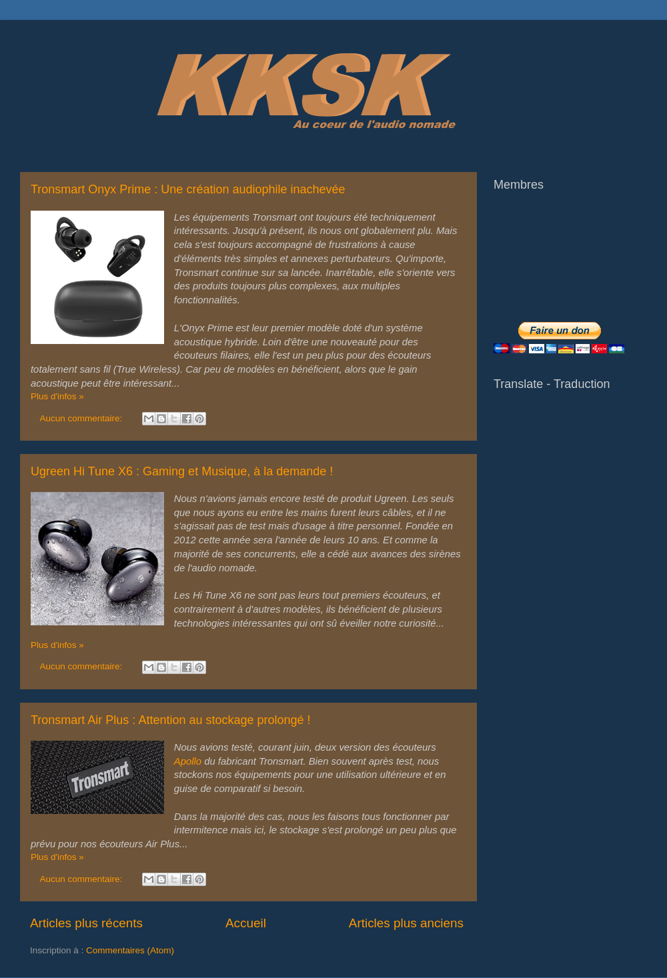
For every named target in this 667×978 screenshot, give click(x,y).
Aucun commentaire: (82, 418)
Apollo (187, 761)
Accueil (245, 923)
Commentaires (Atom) (130, 950)
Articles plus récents (86, 923)
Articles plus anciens (406, 923)
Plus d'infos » (57, 396)
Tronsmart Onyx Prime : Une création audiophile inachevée (188, 189)
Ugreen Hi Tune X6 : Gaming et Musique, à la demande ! (182, 471)
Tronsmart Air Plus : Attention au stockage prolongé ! (171, 720)
